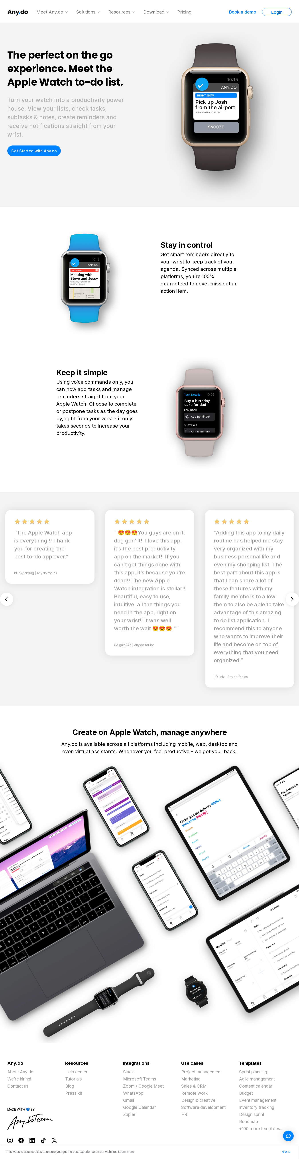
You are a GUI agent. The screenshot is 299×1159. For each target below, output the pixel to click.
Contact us (18, 1086)
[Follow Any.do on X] (54, 1140)
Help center (77, 1072)
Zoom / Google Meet (145, 1086)
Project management (203, 1072)
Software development (205, 1107)
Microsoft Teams (140, 1079)
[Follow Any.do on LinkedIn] (32, 1140)
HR (184, 1114)
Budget (246, 1093)
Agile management (258, 1079)
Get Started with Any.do (34, 151)
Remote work (195, 1093)
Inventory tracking (258, 1107)
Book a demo (242, 12)
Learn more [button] (126, 1151)
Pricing (185, 12)
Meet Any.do (50, 12)
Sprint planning (255, 1072)
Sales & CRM (194, 1086)
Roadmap (249, 1121)
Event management (259, 1100)
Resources (120, 12)
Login (277, 12)
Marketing (192, 1079)
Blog (70, 1086)
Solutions (86, 12)
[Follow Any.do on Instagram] (10, 1140)
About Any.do (21, 1072)
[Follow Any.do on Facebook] (21, 1140)
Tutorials (74, 1079)
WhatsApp (134, 1093)
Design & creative (199, 1100)
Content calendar (257, 1086)
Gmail (129, 1100)
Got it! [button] (286, 1151)
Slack (128, 1072)
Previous (6, 598)
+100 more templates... (263, 1128)
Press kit (74, 1093)
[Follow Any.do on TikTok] (43, 1140)
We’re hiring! (20, 1079)
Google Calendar (140, 1107)
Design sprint (253, 1114)
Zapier (129, 1114)
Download (154, 12)
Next (292, 598)
